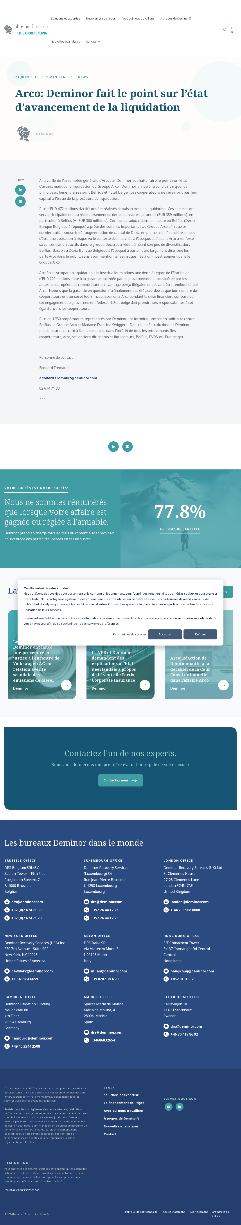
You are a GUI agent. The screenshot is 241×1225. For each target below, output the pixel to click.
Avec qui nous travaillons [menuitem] (124, 1111)
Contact (91, 41)
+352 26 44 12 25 (104, 910)
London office (178, 860)
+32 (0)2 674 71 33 (26, 910)
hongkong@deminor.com (192, 971)
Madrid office (98, 997)
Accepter (165, 634)
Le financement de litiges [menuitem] (124, 1103)
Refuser (200, 634)
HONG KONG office (182, 936)
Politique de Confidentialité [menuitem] (141, 1211)
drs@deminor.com (27, 901)
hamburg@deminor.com (32, 1038)
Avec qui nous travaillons (138, 18)
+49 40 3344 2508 (25, 1046)
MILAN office (97, 936)
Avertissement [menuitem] (199, 1211)
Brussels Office (20, 860)
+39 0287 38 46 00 (105, 979)
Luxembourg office (103, 860)
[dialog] (120, 613)
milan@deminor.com (109, 971)
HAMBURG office (20, 997)
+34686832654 (103, 1040)
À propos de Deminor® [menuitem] (122, 1118)
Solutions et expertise (65, 18)
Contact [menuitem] (110, 1134)
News (83, 77)
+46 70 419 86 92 (184, 1034)
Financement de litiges (101, 18)
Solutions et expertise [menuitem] (121, 1095)
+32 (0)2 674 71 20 (26, 918)
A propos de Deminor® (175, 18)
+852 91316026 (183, 979)
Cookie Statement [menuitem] (174, 1211)
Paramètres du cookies (130, 634)
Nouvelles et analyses (65, 41)
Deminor (45, 134)
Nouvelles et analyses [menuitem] (121, 1126)
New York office (20, 936)
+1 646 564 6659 (24, 979)
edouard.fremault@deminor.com (68, 378)
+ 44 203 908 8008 (185, 910)
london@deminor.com (190, 901)
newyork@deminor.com (32, 971)
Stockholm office (182, 997)
